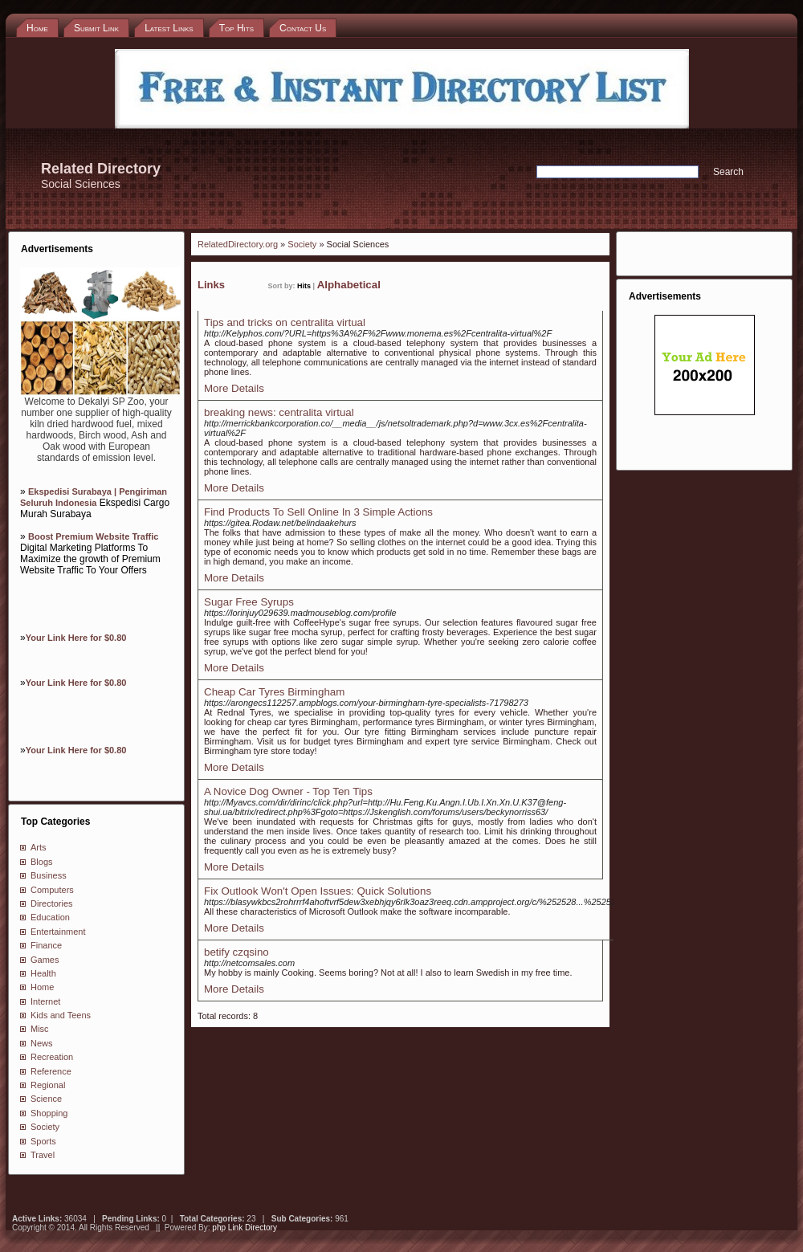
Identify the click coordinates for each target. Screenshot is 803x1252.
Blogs (42, 862)
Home (42, 987)
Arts (39, 847)
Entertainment (58, 931)
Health (43, 973)
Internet (45, 1001)
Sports (43, 1141)
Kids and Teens (61, 1015)
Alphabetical (349, 285)
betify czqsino (236, 952)
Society (45, 1127)
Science (46, 1098)
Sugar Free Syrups (249, 602)
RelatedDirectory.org (238, 244)
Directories (52, 903)
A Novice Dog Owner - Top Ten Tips (288, 791)
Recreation (52, 1057)
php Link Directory (244, 1227)
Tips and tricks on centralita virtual (284, 322)
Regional (48, 1085)
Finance (46, 945)
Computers (52, 890)
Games (45, 959)
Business (49, 875)
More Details (234, 388)
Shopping (49, 1113)
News (42, 1043)
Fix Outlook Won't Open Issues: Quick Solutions (317, 891)
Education (50, 917)
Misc (40, 1029)
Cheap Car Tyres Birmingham (274, 692)
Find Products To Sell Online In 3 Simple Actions (318, 512)
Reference (51, 1071)
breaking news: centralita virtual (279, 412)
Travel (43, 1155)
